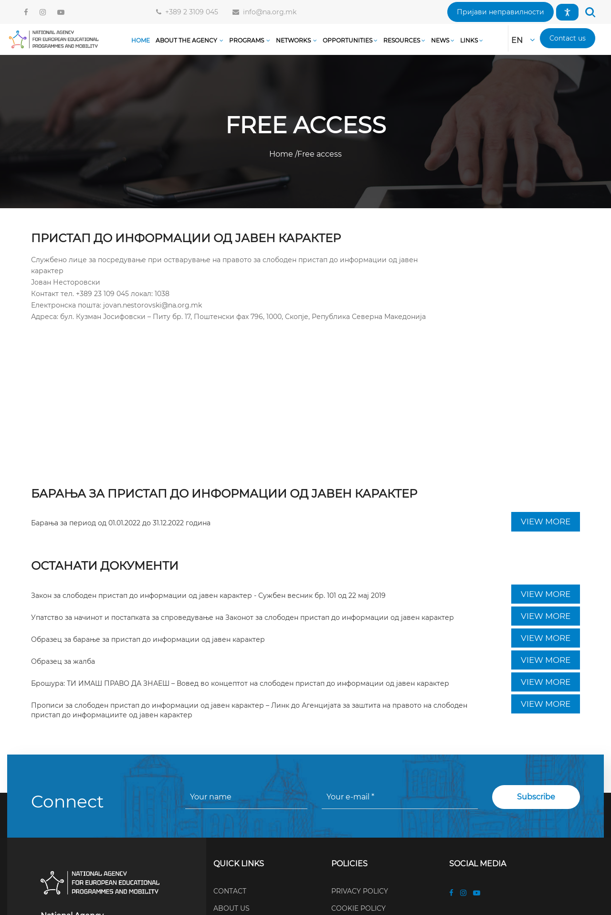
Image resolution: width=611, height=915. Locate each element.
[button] (500, 11)
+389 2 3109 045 (189, 12)
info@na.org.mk (267, 12)
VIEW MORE (545, 521)
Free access (319, 154)
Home (282, 154)
